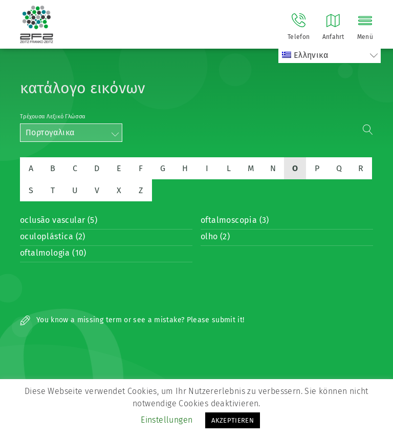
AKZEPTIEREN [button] (232, 420)
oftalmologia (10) (53, 253)
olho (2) (215, 236)
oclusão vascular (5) (58, 220)
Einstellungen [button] (166, 420)
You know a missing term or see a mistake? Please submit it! (132, 320)
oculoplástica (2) (52, 236)
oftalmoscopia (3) (235, 220)
